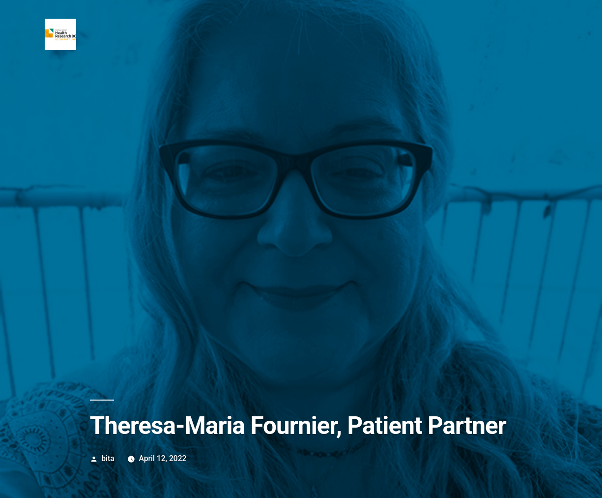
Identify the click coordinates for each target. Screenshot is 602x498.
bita (107, 458)
